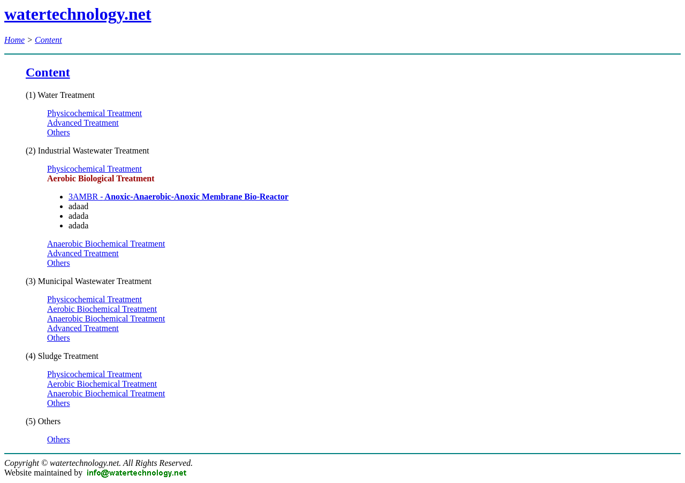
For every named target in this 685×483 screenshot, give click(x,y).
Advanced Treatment (83, 122)
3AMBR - (178, 196)
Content (48, 39)
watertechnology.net (77, 14)
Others (58, 132)
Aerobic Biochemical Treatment (102, 308)
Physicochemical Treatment (94, 113)
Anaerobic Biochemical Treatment (106, 243)
